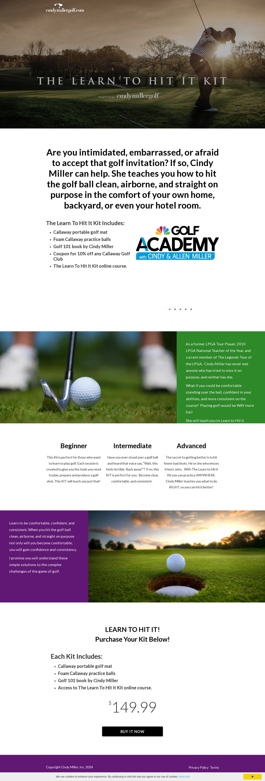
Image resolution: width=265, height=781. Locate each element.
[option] (176, 242)
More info (184, 776)
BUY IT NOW (133, 731)
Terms (214, 767)
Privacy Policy (199, 767)
